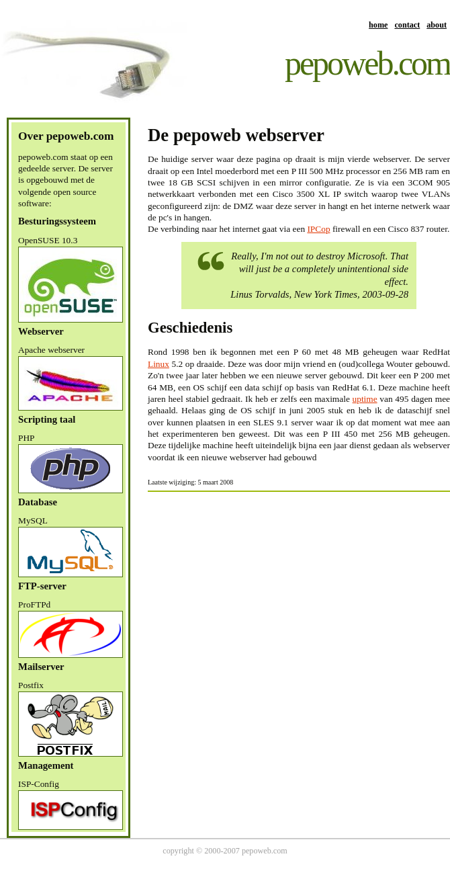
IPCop (318, 229)
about (436, 25)
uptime (365, 399)
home (378, 25)
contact (407, 25)
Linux (158, 364)
